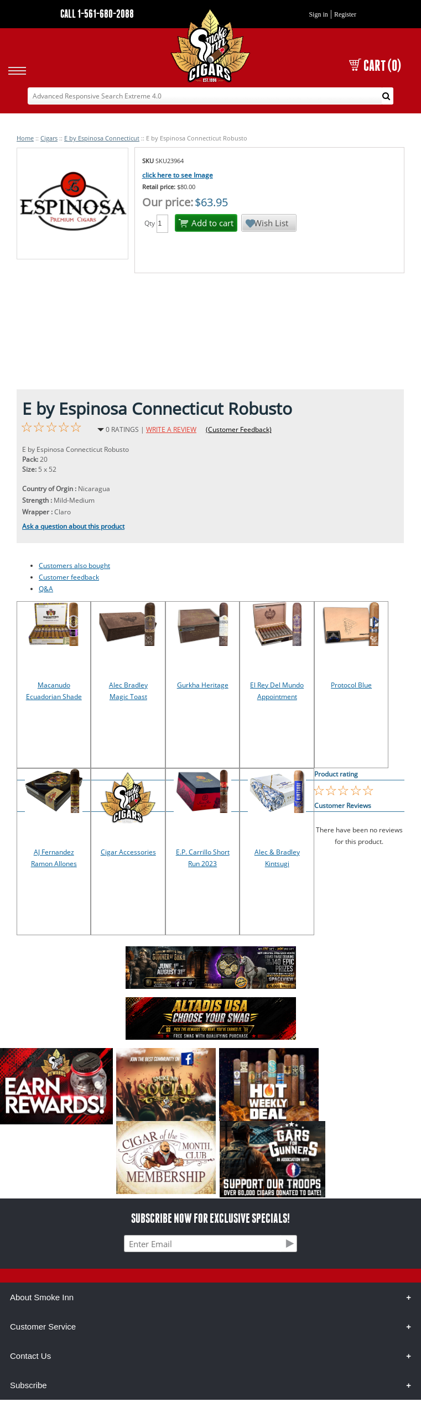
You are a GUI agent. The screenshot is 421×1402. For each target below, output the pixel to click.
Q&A (46, 588)
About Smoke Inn (42, 1297)
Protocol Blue (351, 685)
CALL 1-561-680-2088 (97, 13)
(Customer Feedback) (239, 429)
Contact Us (30, 1356)
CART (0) (375, 65)
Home (25, 138)
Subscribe (28, 1385)
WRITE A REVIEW (171, 429)
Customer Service (43, 1326)
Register (345, 14)
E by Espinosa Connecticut (101, 138)
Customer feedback (69, 577)
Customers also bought (74, 565)
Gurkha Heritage (202, 685)
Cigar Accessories (128, 852)
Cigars (49, 138)
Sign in (318, 14)
